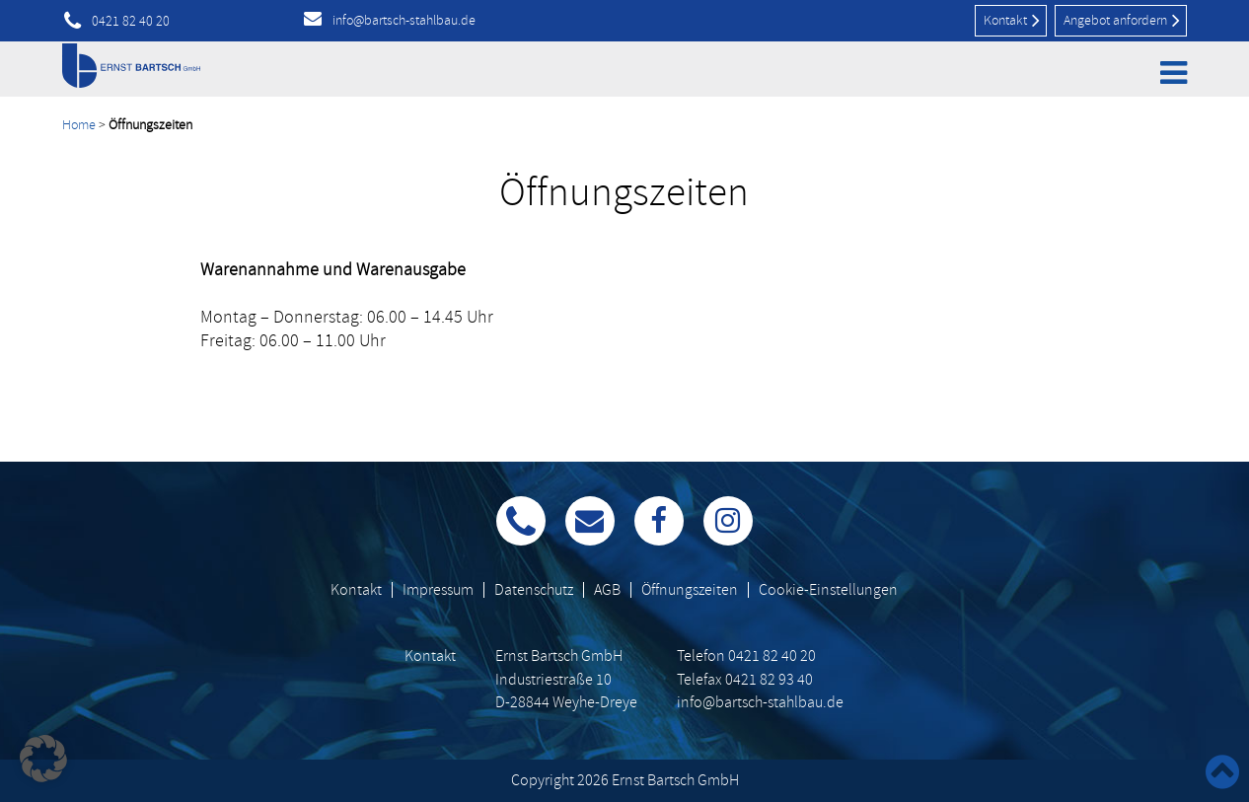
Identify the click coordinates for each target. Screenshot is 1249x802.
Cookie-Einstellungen (828, 590)
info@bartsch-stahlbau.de (404, 20)
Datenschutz (533, 590)
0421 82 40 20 (131, 22)
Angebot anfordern (1122, 20)
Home (79, 124)
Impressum (438, 590)
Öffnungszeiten (689, 590)
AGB (607, 590)
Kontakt (1012, 20)
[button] (43, 758)
